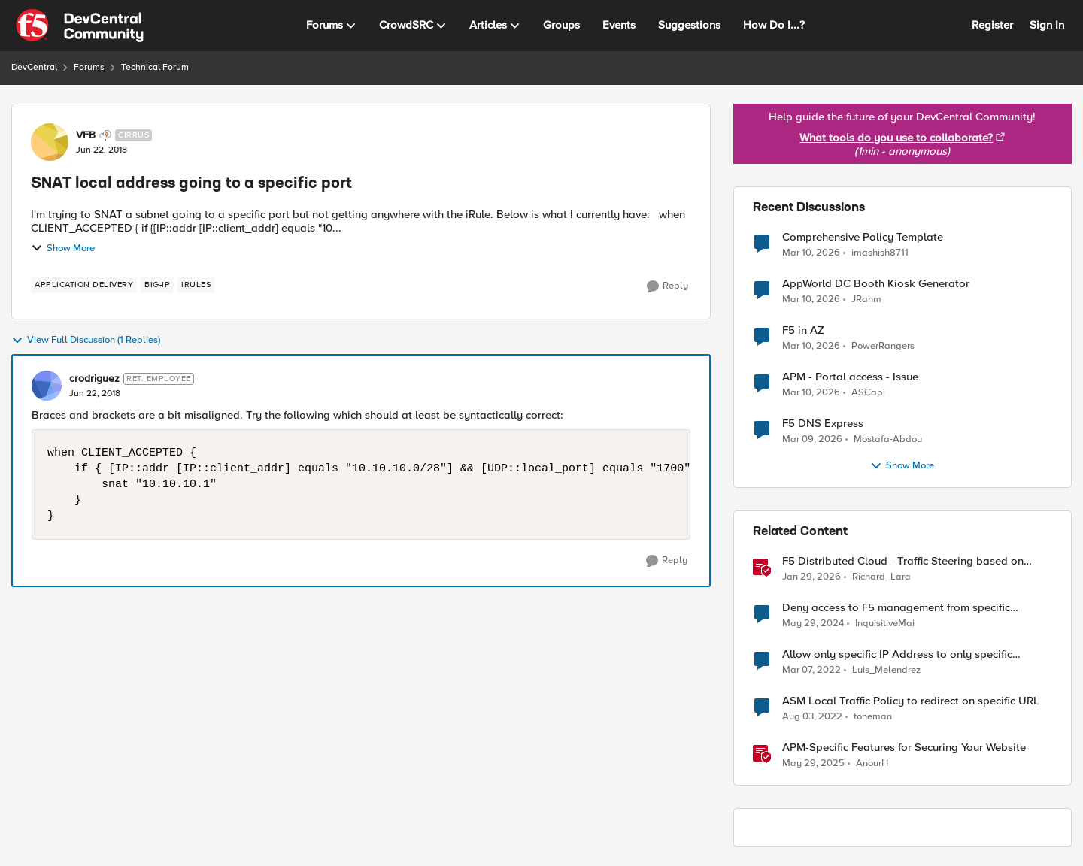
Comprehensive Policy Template (862, 237)
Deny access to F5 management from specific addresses (896, 607)
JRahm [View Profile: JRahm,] (866, 299)
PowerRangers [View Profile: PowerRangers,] (883, 346)
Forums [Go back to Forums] (89, 67)
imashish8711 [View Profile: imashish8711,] (880, 252)
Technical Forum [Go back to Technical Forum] (155, 67)
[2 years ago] (813, 624)
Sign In (1047, 25)
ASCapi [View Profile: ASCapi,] (868, 392)
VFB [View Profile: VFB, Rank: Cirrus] (86, 135)
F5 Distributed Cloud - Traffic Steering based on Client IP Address (903, 561)
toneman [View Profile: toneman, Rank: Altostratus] (873, 716)
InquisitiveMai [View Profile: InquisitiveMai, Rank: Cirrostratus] (885, 623)
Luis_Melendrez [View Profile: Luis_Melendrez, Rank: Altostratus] (886, 670)
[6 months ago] (811, 577)
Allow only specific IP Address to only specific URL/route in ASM (897, 654)
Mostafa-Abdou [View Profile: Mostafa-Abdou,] (888, 439)
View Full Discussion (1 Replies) (85, 341)
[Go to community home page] (79, 26)
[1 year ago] (813, 764)
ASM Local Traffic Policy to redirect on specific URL (910, 701)
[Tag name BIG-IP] (157, 285)
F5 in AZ (803, 330)
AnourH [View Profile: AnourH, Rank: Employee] (872, 763)
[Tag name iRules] (195, 285)
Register (992, 25)
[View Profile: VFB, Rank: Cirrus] (49, 142)
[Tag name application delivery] (84, 285)
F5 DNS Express (822, 423)
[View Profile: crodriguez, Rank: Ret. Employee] (47, 386)
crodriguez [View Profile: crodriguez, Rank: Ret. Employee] (94, 379)
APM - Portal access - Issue (850, 377)
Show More (63, 248)
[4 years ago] (811, 671)
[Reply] (667, 286)
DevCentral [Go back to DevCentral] (34, 67)
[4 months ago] (811, 253)
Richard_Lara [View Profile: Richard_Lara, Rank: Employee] (881, 577)
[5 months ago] (812, 440)
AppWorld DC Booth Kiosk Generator (875, 283)
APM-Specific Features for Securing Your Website (904, 747)
